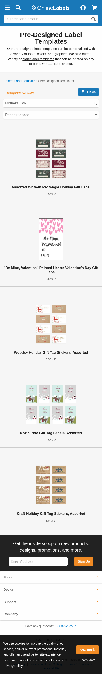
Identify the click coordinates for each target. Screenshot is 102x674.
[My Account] (82, 8)
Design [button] (9, 589)
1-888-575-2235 (66, 626)
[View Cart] (94, 8)
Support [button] (10, 602)
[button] (7, 8)
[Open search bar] (18, 8)
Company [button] (11, 614)
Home (7, 81)
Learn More (88, 660)
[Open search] (94, 19)
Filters (89, 92)
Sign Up (84, 561)
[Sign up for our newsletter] (38, 561)
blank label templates (38, 59)
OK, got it (87, 649)
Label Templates (25, 81)
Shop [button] (8, 577)
